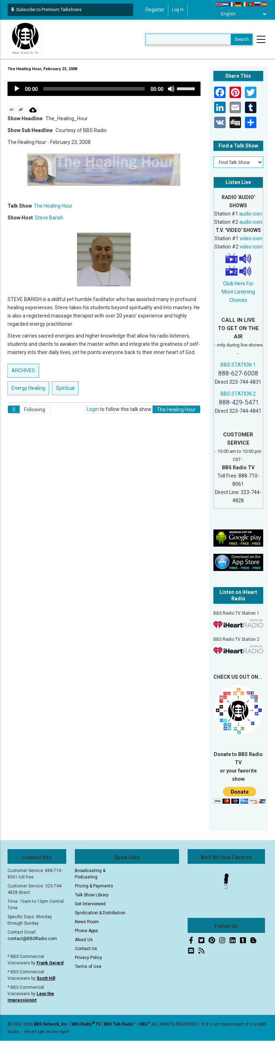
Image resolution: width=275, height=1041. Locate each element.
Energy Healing (28, 388)
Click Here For (238, 283)
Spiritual (65, 388)
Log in (178, 9)
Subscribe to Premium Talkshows (46, 9)
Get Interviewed (90, 903)
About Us (84, 939)
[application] (104, 89)
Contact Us (86, 948)
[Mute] (171, 88)
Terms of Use (88, 966)
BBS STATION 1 (238, 365)
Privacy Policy (88, 957)
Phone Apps (86, 930)
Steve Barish (49, 218)
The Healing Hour (53, 206)
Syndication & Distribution (100, 912)
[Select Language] (241, 14)
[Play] (16, 88)
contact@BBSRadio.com (32, 938)
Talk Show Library (91, 894)
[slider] (94, 89)
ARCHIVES (23, 370)
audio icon (250, 214)
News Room (87, 921)
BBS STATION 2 (238, 394)
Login (93, 409)
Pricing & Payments (94, 886)
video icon (251, 238)
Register (154, 10)
